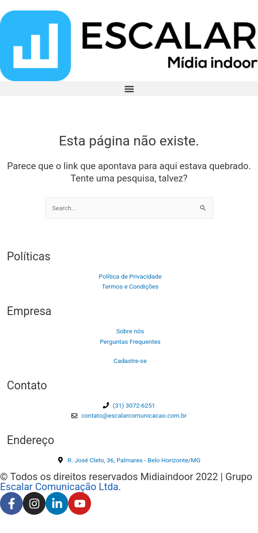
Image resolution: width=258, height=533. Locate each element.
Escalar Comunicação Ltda (59, 486)
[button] (129, 88)
